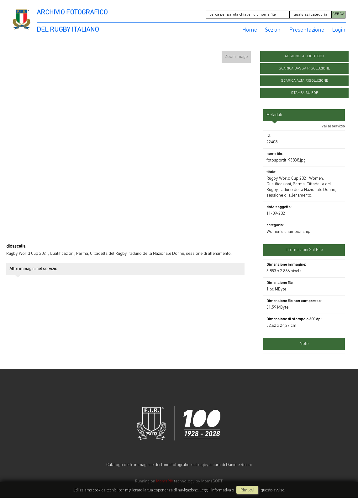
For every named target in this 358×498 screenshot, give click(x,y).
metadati (274, 111)
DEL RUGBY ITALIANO (68, 26)
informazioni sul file (304, 246)
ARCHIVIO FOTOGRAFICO (72, 12)
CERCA (338, 13)
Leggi (204, 489)
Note (304, 340)
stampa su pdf (304, 89)
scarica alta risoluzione (304, 77)
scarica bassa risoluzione (304, 65)
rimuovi (247, 489)
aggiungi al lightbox (304, 53)
